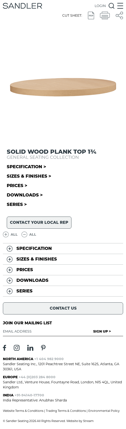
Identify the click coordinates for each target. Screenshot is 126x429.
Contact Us (63, 308)
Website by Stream (80, 421)
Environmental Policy (104, 411)
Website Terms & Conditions (23, 411)
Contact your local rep (39, 222)
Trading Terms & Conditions (66, 411)
